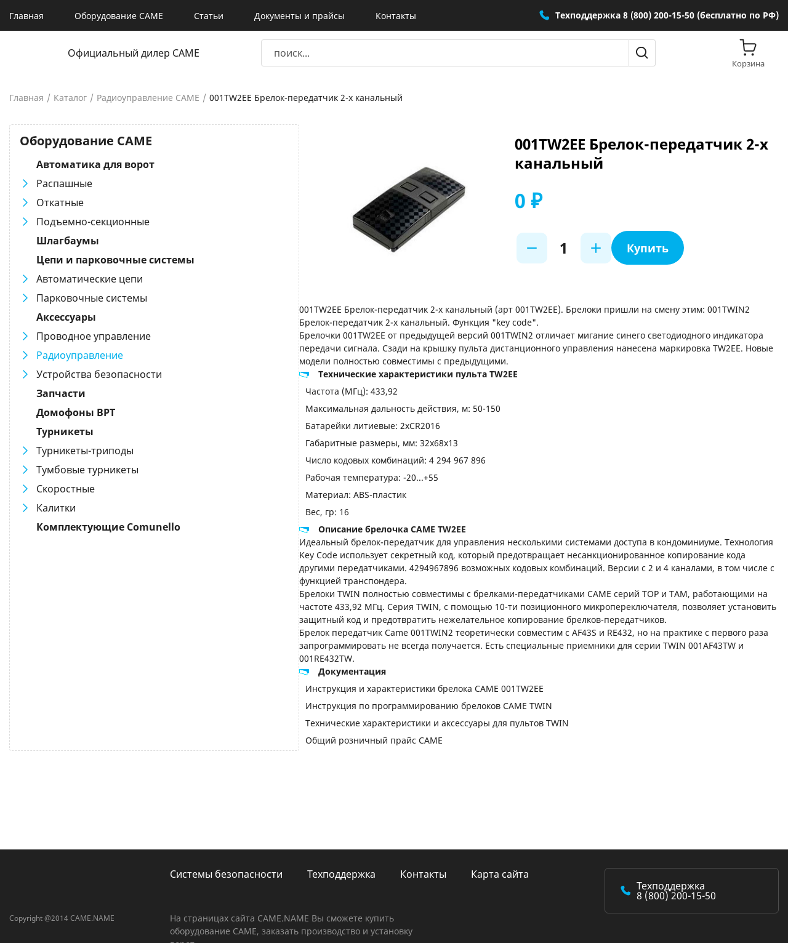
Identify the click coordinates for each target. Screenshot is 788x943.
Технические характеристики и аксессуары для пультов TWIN (369, 697)
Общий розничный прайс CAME (305, 714)
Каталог (70, 98)
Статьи (208, 16)
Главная (26, 16)
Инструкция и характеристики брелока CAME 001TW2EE (356, 662)
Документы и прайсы (299, 16)
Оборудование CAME (118, 16)
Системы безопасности (226, 848)
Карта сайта (500, 848)
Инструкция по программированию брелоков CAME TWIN (360, 680)
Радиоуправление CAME (148, 98)
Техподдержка (341, 848)
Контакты (396, 16)
